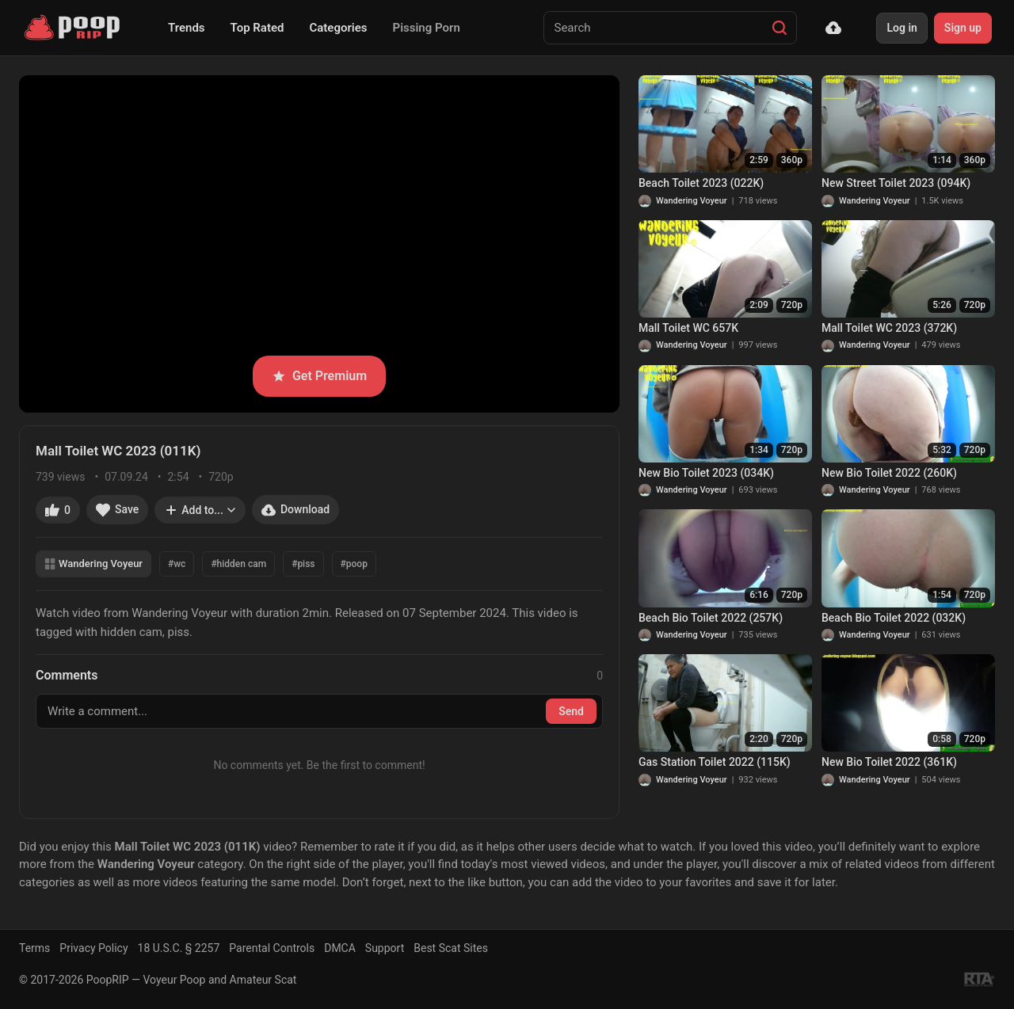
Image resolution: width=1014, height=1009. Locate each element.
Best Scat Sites (451, 948)
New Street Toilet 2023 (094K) (895, 183)
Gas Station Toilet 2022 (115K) (715, 762)
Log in (901, 27)
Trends (186, 28)
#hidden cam (238, 563)
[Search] (779, 28)
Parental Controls (271, 948)
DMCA (340, 948)
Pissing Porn (426, 28)
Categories (338, 28)
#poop (354, 563)
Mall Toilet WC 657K (688, 328)
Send (571, 711)
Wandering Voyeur (93, 563)
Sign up (963, 27)
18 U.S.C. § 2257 (179, 948)
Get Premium (319, 375)
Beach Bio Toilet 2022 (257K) (711, 617)
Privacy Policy (93, 948)
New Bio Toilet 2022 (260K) (889, 472)
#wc (176, 563)
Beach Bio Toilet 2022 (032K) (893, 617)
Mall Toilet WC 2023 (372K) (889, 328)
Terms (34, 948)
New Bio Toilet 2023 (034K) (706, 472)
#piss (303, 563)
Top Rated (257, 28)
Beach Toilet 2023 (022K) (701, 183)
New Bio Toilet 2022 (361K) (889, 762)
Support (384, 948)
